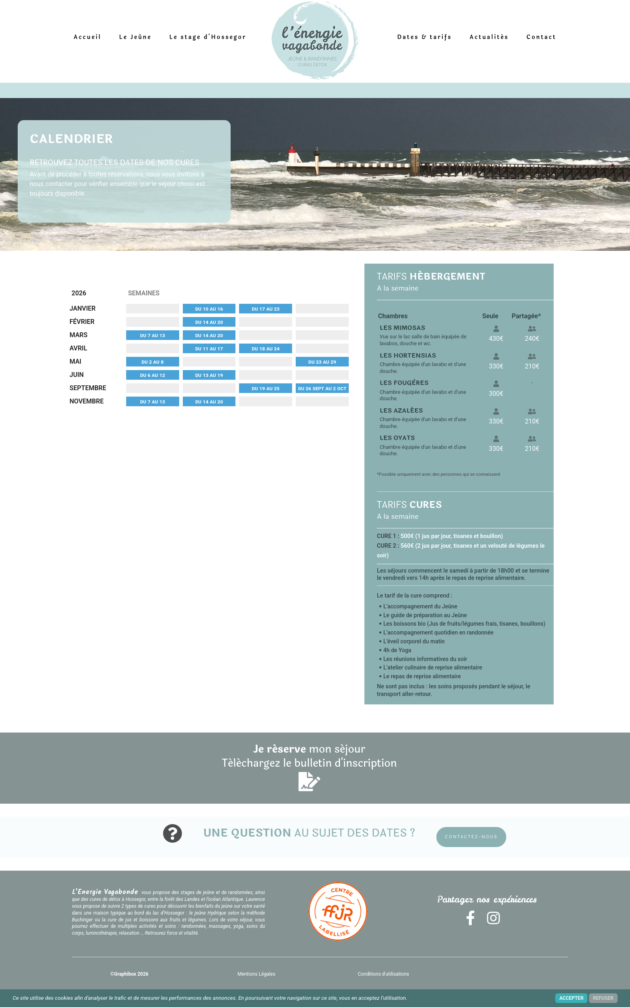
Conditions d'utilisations (385, 973)
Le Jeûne (135, 37)
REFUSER (603, 998)
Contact (541, 37)
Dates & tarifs (424, 37)
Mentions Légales (257, 973)
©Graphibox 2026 (129, 973)
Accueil (88, 37)
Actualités (489, 37)
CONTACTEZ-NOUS (472, 836)
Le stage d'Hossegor (208, 37)
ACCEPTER (571, 998)
